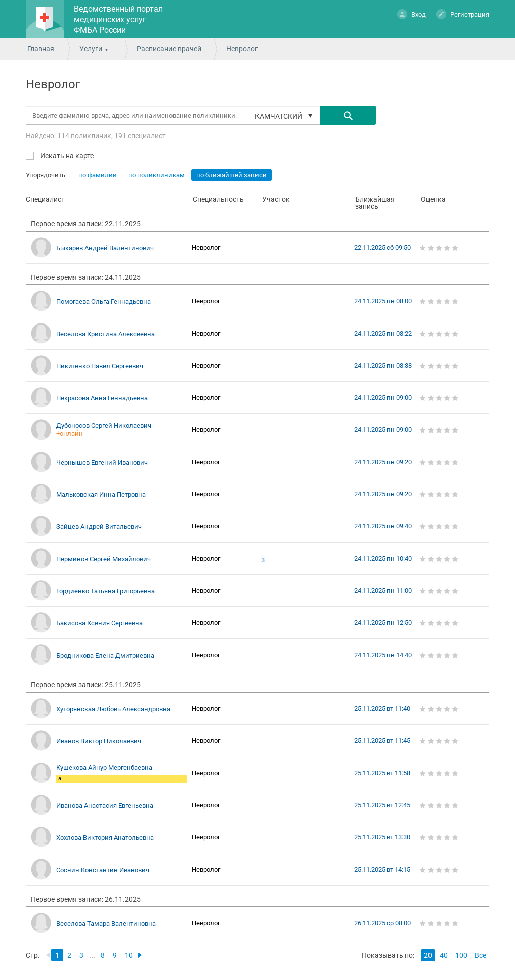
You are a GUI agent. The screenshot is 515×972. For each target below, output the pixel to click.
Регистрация (462, 14)
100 (461, 955)
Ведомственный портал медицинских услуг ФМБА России (118, 19)
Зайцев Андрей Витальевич (99, 526)
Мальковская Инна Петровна (101, 494)
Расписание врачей (169, 49)
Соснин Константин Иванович (102, 870)
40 (444, 955)
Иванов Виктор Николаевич (98, 741)
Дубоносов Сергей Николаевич (103, 425)
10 (129, 955)
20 (428, 955)
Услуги (90, 49)
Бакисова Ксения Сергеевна (99, 623)
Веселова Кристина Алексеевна (105, 334)
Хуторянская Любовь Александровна (113, 709)
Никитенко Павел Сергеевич (99, 366)
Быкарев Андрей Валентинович (105, 248)
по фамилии (97, 175)
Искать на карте (66, 155)
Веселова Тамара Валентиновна (106, 923)
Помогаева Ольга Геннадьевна (103, 301)
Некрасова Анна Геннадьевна (102, 398)
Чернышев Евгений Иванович (102, 462)
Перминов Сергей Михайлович (103, 559)
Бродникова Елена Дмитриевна (105, 655)
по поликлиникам (156, 175)
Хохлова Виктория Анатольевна (105, 837)
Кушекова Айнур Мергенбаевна (104, 767)
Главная (40, 49)
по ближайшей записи (231, 175)
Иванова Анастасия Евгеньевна (104, 805)
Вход (411, 14)
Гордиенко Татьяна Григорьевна (105, 591)
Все (480, 955)
